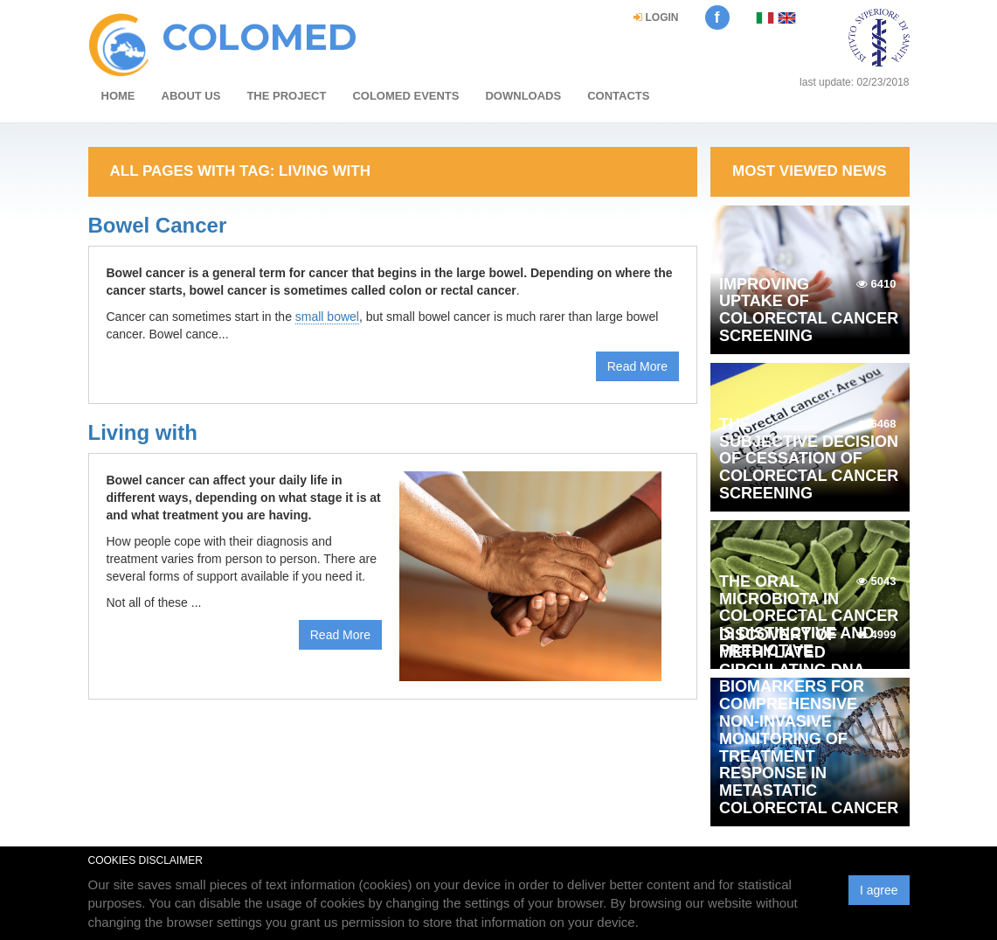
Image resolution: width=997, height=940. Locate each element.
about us (191, 95)
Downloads (523, 95)
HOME (118, 95)
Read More (637, 366)
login (656, 17)
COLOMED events (405, 95)
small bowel (327, 317)
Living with (142, 432)
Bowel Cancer (157, 225)
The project (286, 95)
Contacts (618, 95)
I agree (879, 890)
